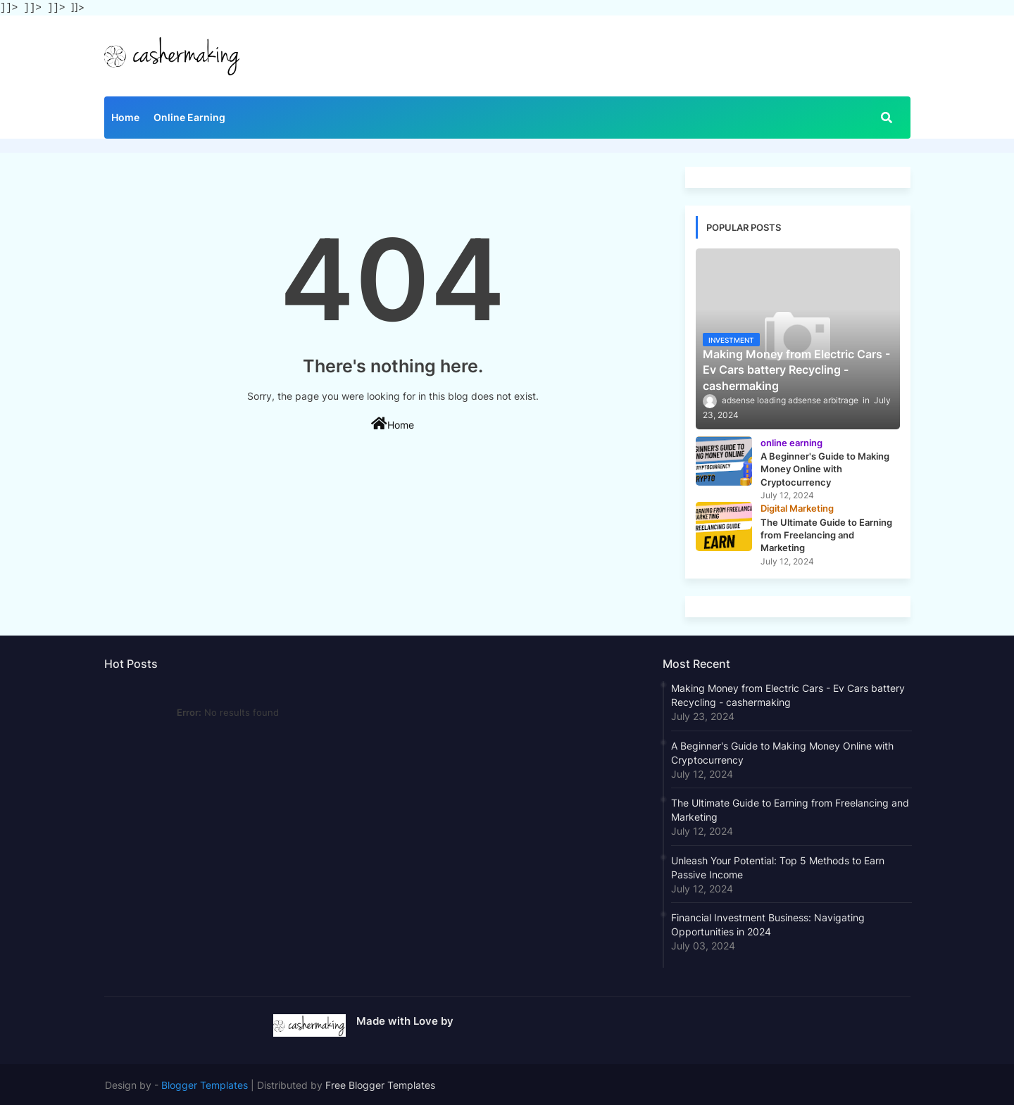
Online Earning (189, 116)
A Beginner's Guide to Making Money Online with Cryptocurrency (782, 751)
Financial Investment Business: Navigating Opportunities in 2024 (768, 923)
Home (125, 116)
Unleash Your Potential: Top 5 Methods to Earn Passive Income (777, 866)
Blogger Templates (204, 1084)
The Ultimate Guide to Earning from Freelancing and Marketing (790, 808)
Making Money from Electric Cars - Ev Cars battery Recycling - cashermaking (788, 694)
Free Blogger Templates (380, 1084)
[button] (886, 116)
